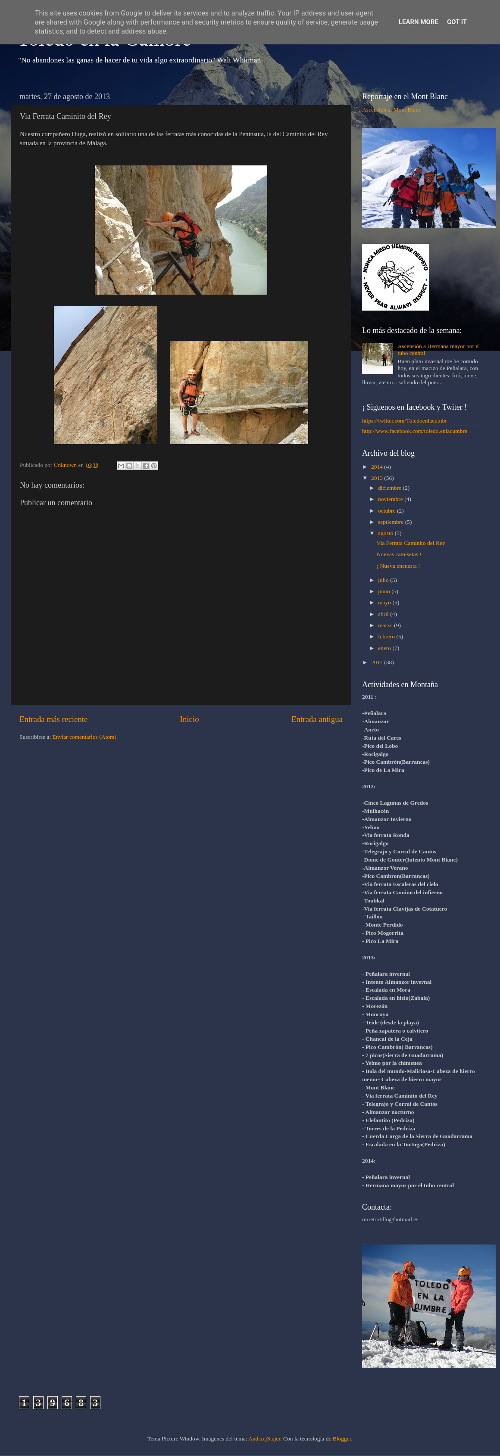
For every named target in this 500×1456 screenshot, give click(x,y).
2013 (377, 478)
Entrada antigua (317, 719)
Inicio (189, 719)
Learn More (418, 22)
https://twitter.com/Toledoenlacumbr (404, 420)
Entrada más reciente (53, 719)
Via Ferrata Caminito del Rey (411, 543)
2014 (377, 467)
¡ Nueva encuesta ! (398, 566)
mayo (385, 602)
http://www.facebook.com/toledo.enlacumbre (414, 431)
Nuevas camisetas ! (399, 554)
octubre (387, 510)
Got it (457, 22)
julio (384, 580)
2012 (377, 662)
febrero (387, 636)
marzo (386, 625)
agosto (386, 533)
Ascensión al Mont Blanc (391, 109)
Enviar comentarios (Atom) (84, 737)
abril (384, 614)
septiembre (391, 522)
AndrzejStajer (264, 1438)
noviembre (391, 499)
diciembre (390, 488)
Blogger (342, 1438)
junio (384, 591)
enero (385, 648)
